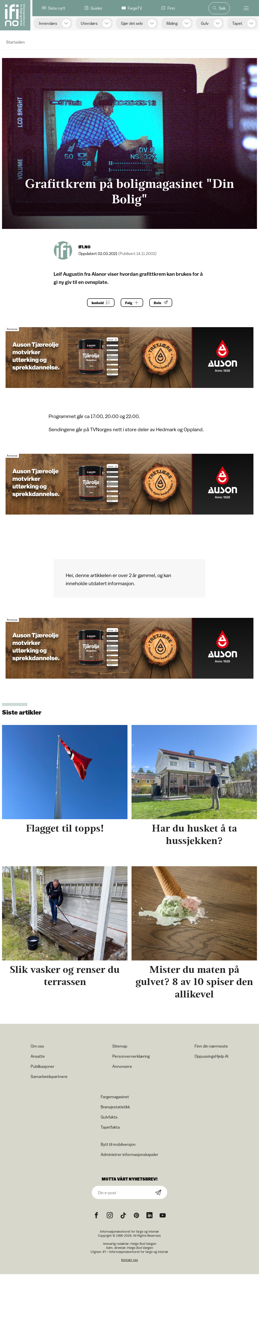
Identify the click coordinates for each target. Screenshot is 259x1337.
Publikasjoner (42, 1066)
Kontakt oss (129, 1260)
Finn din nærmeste (211, 1046)
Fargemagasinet (115, 1096)
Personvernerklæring (131, 1056)
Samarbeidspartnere (49, 1076)
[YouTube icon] (163, 1215)
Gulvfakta (109, 1117)
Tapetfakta (110, 1127)
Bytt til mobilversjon (118, 1144)
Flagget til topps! (65, 828)
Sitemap (119, 1046)
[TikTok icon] (123, 1215)
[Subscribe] (158, 1193)
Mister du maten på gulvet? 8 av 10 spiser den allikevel (194, 981)
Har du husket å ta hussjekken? (194, 834)
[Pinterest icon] (136, 1215)
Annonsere (122, 1066)
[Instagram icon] (109, 1215)
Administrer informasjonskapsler (129, 1154)
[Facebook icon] (96, 1215)
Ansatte (38, 1056)
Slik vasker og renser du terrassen (65, 975)
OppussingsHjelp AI (211, 1056)
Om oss (37, 1046)
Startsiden (15, 42)
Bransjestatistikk (115, 1107)
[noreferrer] (149, 1215)
